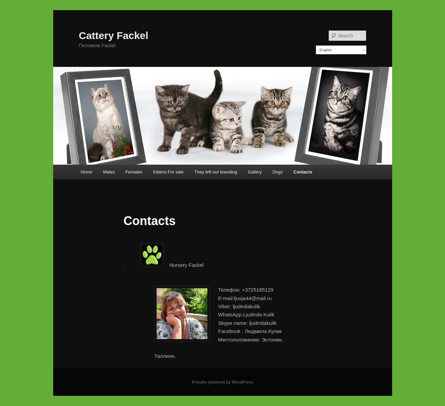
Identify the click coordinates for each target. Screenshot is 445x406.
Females (133, 171)
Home (87, 171)
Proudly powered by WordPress (222, 382)
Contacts (303, 171)
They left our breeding (215, 171)
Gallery (255, 171)
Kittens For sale (168, 171)
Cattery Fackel (113, 35)
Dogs (277, 171)
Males (109, 171)
